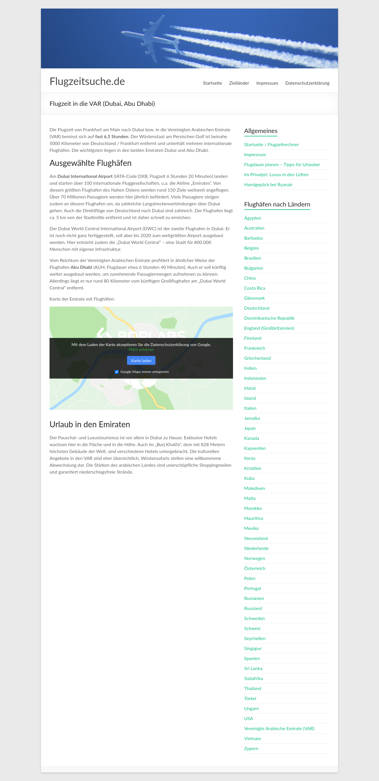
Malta (250, 498)
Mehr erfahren (141, 349)
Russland (253, 608)
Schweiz (252, 628)
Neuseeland (256, 538)
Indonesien (255, 378)
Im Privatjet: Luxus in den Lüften (276, 174)
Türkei (250, 698)
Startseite (212, 83)
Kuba (249, 478)
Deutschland (256, 308)
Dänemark (254, 298)
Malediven (254, 488)
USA (248, 718)
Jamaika (252, 418)
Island (250, 398)
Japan (250, 428)
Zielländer (239, 83)
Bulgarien (253, 268)
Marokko (253, 508)
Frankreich (254, 348)
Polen (249, 578)
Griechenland (257, 358)
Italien (250, 408)
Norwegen (254, 558)
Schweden (254, 618)
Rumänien (254, 598)
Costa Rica (254, 288)
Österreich (254, 568)
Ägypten (252, 217)
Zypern (251, 748)
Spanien (252, 658)
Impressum (267, 83)
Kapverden (255, 448)
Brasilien (252, 258)
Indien (250, 368)
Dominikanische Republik (269, 318)
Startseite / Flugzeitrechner (271, 144)
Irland (250, 388)
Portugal (252, 588)
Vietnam (252, 738)
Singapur (253, 648)
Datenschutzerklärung (307, 83)
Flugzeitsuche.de (87, 81)
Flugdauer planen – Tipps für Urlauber (282, 164)
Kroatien (252, 468)
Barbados (253, 238)
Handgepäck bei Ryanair (268, 184)
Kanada (251, 438)
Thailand (252, 688)
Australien (254, 227)
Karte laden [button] (141, 360)
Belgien (251, 248)
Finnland (252, 338)
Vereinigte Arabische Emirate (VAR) (279, 728)
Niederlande (256, 548)
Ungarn (251, 708)
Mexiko (251, 528)
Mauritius (253, 518)
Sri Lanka (253, 668)
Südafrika (253, 678)
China (250, 278)
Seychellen (255, 638)
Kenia (249, 458)
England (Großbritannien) (269, 328)
